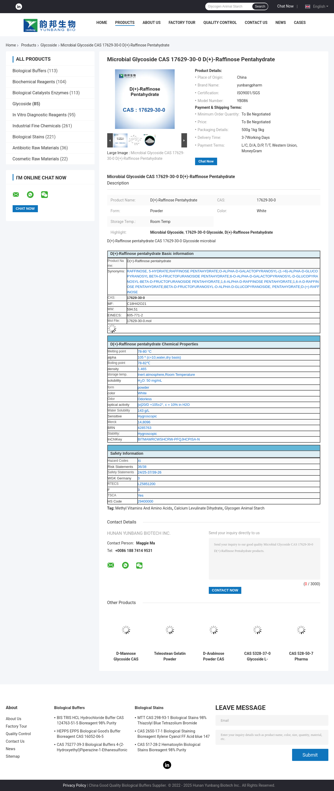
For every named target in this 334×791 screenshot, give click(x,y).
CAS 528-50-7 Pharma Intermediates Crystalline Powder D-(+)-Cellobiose (301, 656)
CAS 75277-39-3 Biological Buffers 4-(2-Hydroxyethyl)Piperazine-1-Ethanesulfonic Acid (92, 748)
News (280, 22)
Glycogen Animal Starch (244, 508)
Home (101, 22)
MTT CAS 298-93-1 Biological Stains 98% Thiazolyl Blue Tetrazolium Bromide (172, 720)
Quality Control (220, 22)
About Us (152, 22)
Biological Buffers (29, 70)
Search (260, 6)
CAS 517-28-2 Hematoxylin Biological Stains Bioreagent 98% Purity (169, 747)
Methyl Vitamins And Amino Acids (143, 508)
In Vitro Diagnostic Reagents (40, 114)
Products (125, 22)
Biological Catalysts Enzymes (41, 92)
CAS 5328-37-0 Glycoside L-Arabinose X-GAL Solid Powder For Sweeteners (257, 656)
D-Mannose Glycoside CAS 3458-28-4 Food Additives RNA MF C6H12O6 (126, 656)
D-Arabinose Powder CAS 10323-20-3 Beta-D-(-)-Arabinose (213, 656)
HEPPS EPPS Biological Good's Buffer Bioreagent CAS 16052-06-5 (89, 734)
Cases (300, 22)
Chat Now (285, 6)
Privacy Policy (74, 785)
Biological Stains (28, 136)
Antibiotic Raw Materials (36, 147)
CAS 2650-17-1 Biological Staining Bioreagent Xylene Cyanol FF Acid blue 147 (174, 734)
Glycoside (49, 45)
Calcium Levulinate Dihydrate (198, 508)
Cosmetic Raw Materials (36, 158)
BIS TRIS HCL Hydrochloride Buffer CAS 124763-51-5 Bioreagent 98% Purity (90, 720)
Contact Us (256, 22)
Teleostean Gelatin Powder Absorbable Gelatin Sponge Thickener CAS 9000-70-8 (170, 656)
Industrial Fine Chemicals (37, 125)
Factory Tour (182, 22)
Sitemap (13, 756)
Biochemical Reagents (34, 81)
